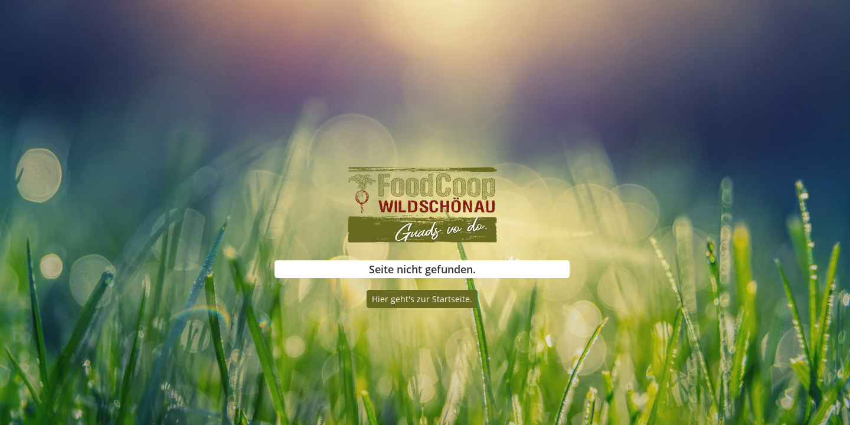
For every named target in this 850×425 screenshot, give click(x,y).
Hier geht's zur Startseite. (422, 299)
